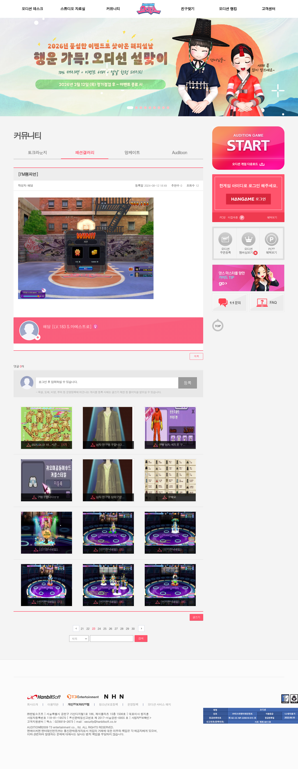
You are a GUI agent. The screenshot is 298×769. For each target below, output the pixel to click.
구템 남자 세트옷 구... (172, 444)
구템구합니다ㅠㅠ (48, 497)
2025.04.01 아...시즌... (49, 444)
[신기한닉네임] (48, 549)
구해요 (172, 497)
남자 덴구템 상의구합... (110, 497)
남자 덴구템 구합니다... (110, 444)
